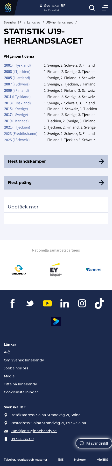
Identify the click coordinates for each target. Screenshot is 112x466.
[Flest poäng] (56, 183)
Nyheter (80, 459)
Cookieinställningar (21, 392)
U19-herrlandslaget (59, 22)
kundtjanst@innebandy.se (34, 431)
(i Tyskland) (17, 65)
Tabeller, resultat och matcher (25, 459)
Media (9, 376)
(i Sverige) (16, 108)
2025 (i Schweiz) (17, 139)
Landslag (33, 22)
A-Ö (7, 352)
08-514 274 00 (22, 439)
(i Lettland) (17, 77)
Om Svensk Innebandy (24, 360)
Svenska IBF (12, 22)
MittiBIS (102, 459)
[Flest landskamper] (56, 161)
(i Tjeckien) (17, 71)
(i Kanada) (16, 120)
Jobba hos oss (16, 368)
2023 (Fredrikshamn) (20, 133)
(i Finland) (16, 90)
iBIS (61, 459)
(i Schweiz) (17, 84)
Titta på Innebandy (20, 384)
